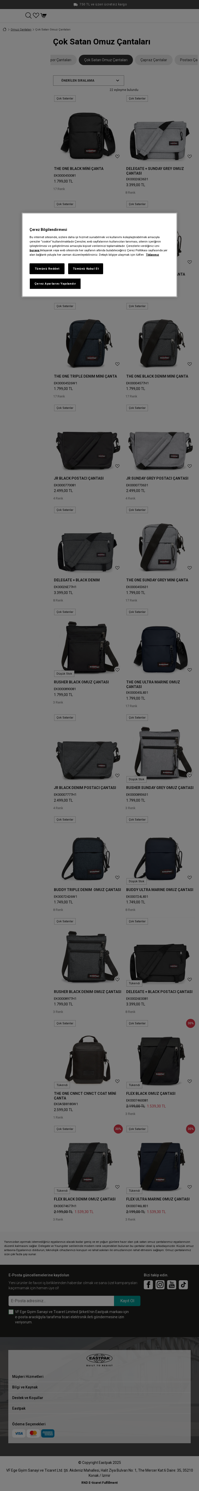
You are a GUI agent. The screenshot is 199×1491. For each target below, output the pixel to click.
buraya (35, 250)
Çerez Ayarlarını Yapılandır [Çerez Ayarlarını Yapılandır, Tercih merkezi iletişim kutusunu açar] (55, 283)
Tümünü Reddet (47, 268)
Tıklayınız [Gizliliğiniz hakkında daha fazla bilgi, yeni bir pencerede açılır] (152, 254)
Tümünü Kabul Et (86, 268)
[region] (99, 255)
